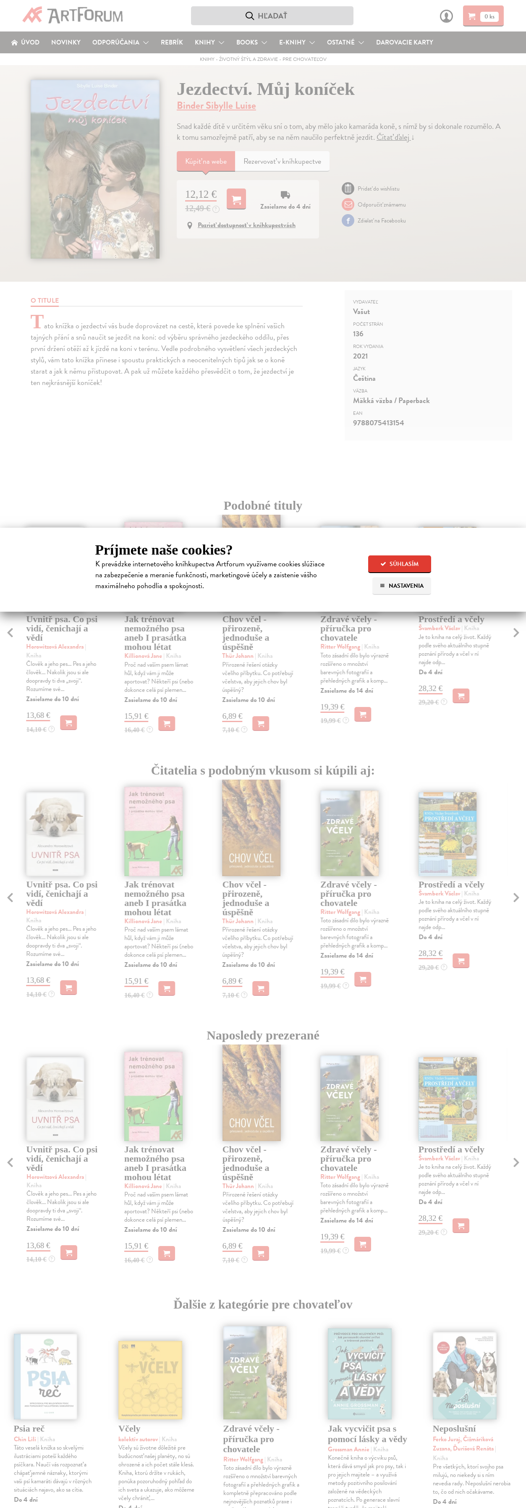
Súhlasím (399, 564)
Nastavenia (401, 585)
